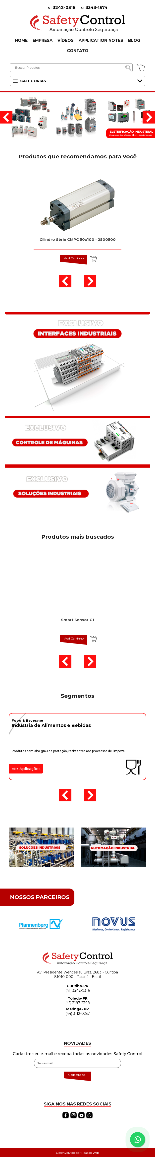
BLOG (134, 40)
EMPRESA (42, 40)
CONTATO (77, 50)
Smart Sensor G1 (77, 619)
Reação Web (90, 1153)
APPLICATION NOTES (101, 40)
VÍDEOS (65, 40)
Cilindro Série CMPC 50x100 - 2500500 (78, 239)
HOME (21, 40)
